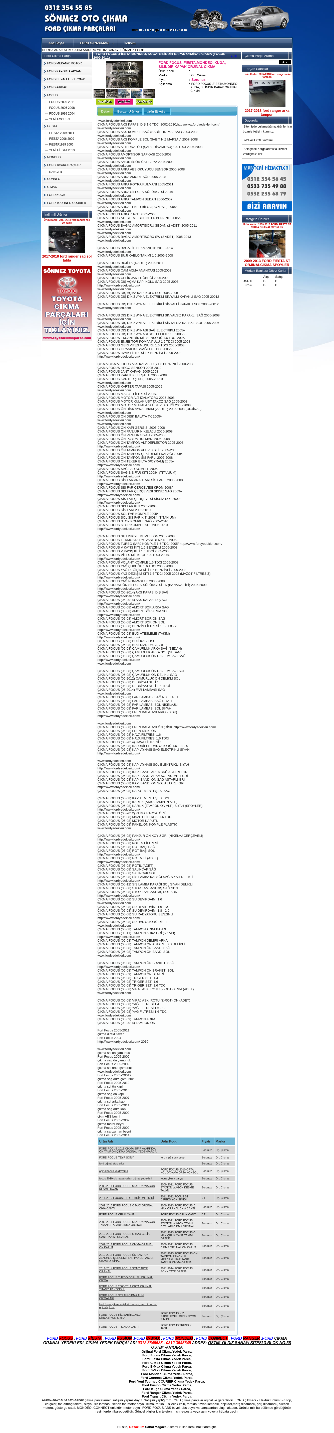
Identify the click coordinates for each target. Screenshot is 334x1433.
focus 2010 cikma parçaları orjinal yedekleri (125, 1178)
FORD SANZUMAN (97, 43)
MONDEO (54, 157)
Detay (105, 111)
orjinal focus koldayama (113, 1170)
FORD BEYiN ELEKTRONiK (66, 79)
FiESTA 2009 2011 (61, 133)
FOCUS (52, 95)
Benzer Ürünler (128, 111)
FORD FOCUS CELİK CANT (117, 1214)
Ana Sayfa (56, 43)
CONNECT (54, 179)
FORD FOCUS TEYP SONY (116, 1157)
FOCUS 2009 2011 (62, 102)
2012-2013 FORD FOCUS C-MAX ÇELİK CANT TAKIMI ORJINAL (124, 1235)
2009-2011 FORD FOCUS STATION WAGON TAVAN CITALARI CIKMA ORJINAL (127, 1223)
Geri (234, 56)
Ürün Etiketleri (157, 111)
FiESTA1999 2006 (61, 144)
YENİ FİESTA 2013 (62, 150)
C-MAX (52, 187)
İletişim (130, 43)
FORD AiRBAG (57, 87)
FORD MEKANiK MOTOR (64, 63)
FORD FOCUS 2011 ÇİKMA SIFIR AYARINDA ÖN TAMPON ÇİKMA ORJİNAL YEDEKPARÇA (128, 1150)
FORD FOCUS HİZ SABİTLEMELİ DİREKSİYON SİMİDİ (120, 1316)
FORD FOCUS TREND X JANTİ (119, 1326)
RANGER (55, 172)
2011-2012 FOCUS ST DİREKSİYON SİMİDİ (126, 1197)
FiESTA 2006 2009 (61, 139)
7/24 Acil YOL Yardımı (258, 140)
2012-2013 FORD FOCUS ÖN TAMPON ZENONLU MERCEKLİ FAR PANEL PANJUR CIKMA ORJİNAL (126, 1257)
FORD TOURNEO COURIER (66, 203)
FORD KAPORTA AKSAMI (65, 71)
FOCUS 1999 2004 (62, 113)
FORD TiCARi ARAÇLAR (64, 165)
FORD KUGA (56, 195)
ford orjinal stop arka (111, 1163)
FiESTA (52, 126)
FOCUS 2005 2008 (62, 108)
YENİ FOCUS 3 (59, 119)
